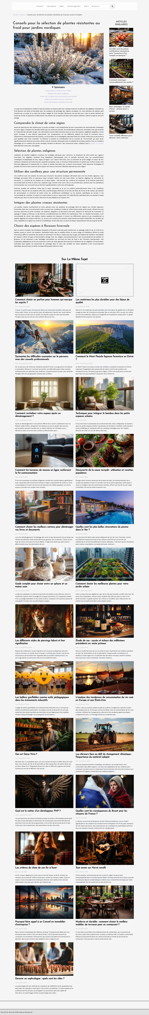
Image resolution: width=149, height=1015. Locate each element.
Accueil (15, 15)
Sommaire (59, 87)
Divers (86, 6)
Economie (39, 6)
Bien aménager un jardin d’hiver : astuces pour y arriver (119, 109)
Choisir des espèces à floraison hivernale (58, 102)
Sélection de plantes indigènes (58, 93)
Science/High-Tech (73, 6)
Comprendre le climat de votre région (58, 90)
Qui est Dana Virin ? (26, 754)
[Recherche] (100, 6)
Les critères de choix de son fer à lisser (36, 868)
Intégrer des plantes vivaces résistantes (58, 99)
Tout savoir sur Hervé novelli (91, 868)
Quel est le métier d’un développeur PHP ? (38, 811)
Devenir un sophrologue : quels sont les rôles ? (39, 978)
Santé (61, 6)
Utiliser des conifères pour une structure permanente (58, 96)
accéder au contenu (97, 143)
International (51, 6)
